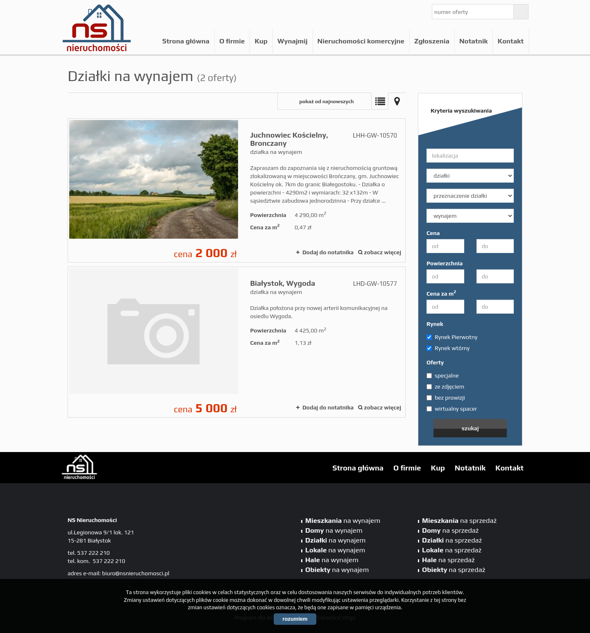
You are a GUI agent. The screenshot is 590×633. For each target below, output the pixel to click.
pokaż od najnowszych (326, 101)
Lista (379, 101)
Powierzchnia (445, 263)
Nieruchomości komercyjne (361, 41)
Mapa (397, 101)
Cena (433, 233)
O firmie (232, 41)
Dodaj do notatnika (328, 252)
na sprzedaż (459, 520)
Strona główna (185, 41)
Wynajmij (292, 41)
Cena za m (441, 293)
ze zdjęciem (445, 386)
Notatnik (473, 41)
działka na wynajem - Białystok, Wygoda (236, 342)
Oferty (435, 362)
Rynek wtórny (448, 348)
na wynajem (342, 520)
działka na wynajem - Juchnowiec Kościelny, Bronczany (236, 190)
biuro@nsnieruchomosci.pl (135, 573)
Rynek (435, 324)
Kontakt (510, 41)
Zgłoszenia (431, 41)
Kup (261, 41)
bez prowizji (446, 397)
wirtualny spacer (452, 408)
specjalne (443, 375)
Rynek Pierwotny (452, 337)
